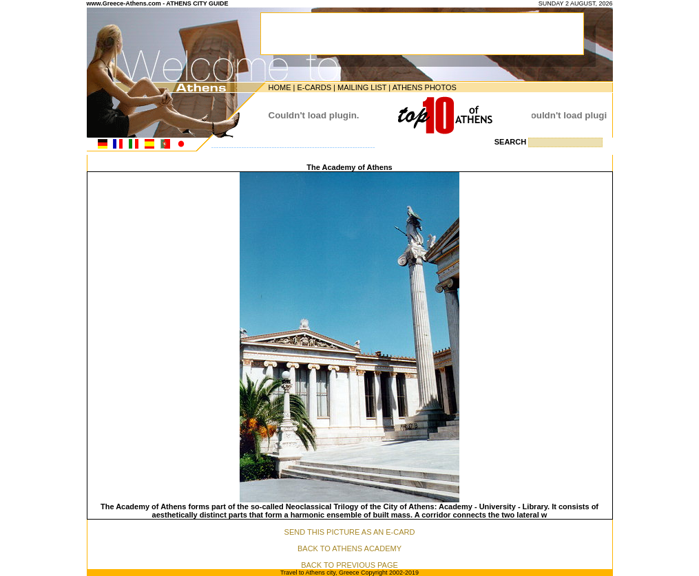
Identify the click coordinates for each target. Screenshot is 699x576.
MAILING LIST (361, 87)
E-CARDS (314, 87)
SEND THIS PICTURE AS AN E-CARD (349, 532)
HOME (280, 87)
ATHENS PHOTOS (425, 87)
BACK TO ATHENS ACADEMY (349, 548)
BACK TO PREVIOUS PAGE (349, 565)
